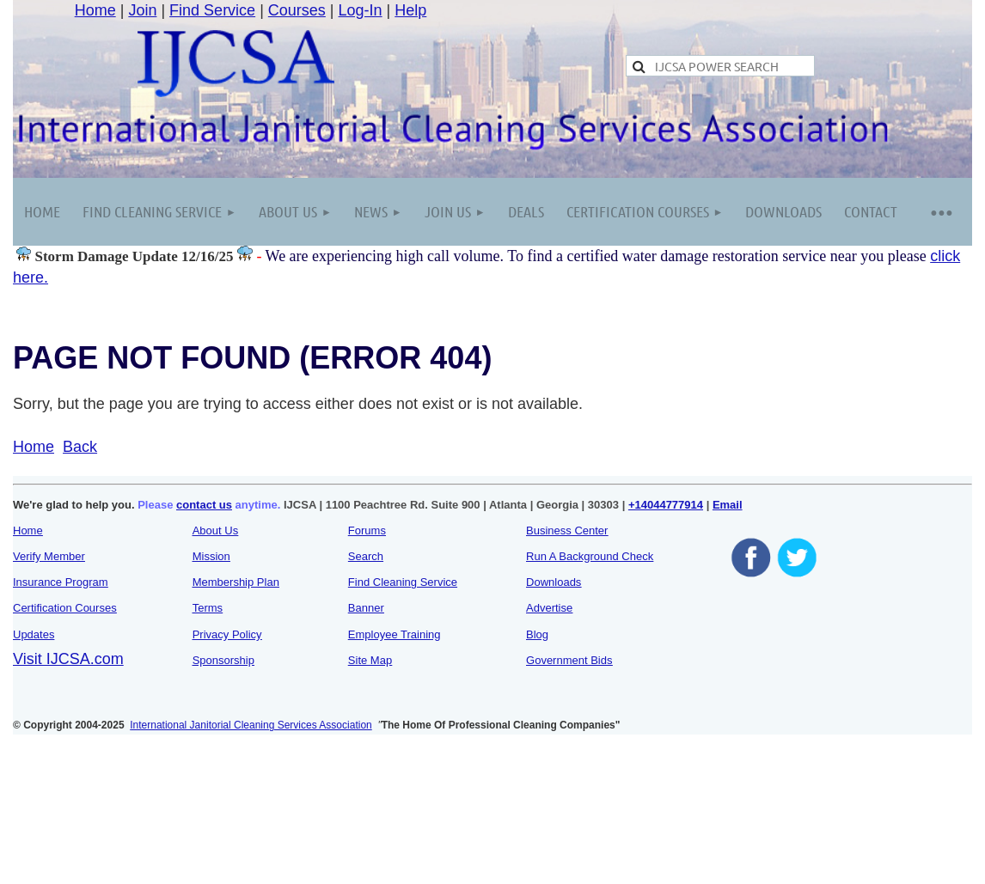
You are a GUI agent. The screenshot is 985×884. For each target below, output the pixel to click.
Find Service (212, 10)
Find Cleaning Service (402, 582)
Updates (33, 634)
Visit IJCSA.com (68, 659)
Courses (297, 10)
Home (95, 10)
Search (365, 556)
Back (80, 446)
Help (410, 10)
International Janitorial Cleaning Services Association (251, 725)
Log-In (360, 10)
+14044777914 (665, 504)
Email (728, 504)
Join (142, 10)
